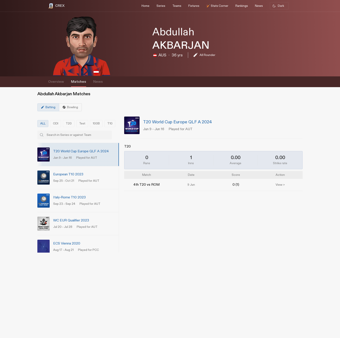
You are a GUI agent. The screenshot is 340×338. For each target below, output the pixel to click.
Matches (78, 81)
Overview (56, 81)
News (98, 81)
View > (280, 184)
